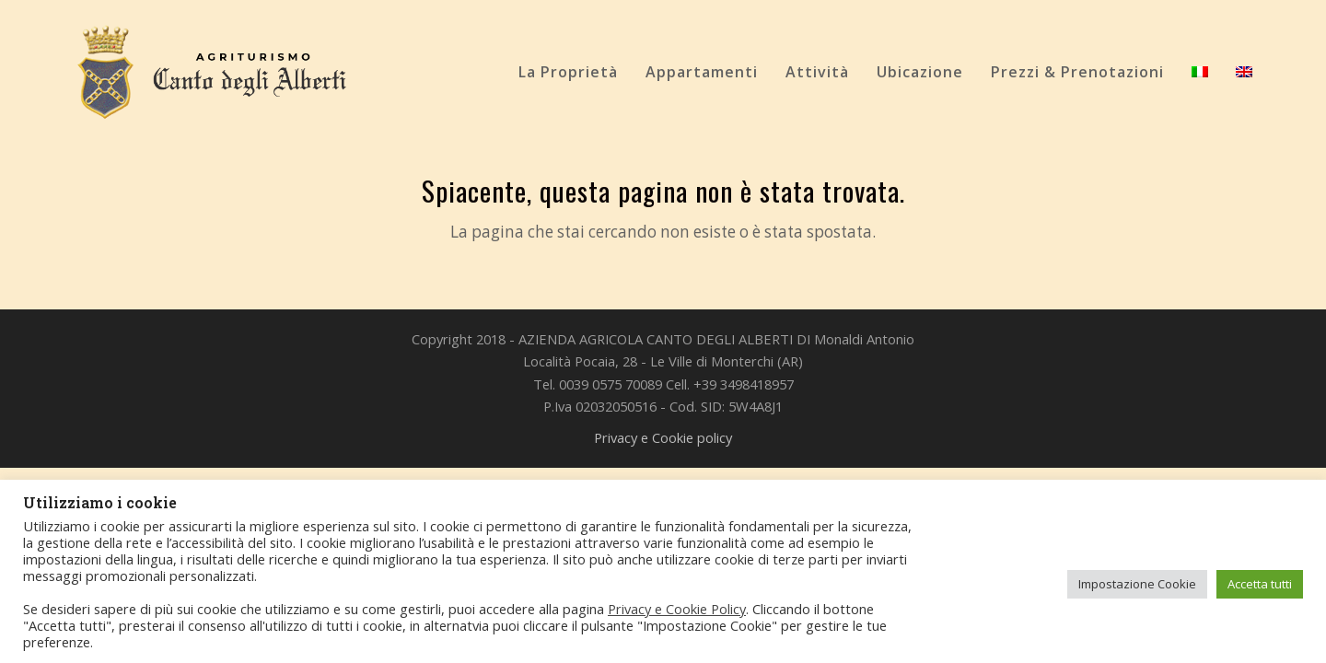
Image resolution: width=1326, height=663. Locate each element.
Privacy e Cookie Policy (677, 608)
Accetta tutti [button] (1259, 584)
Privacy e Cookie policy (663, 437)
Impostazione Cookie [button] (1137, 584)
